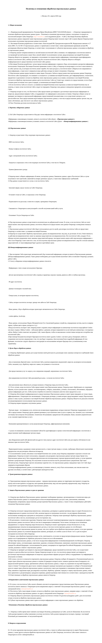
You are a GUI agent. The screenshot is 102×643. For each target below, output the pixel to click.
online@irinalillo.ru (27, 589)
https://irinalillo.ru (39, 36)
